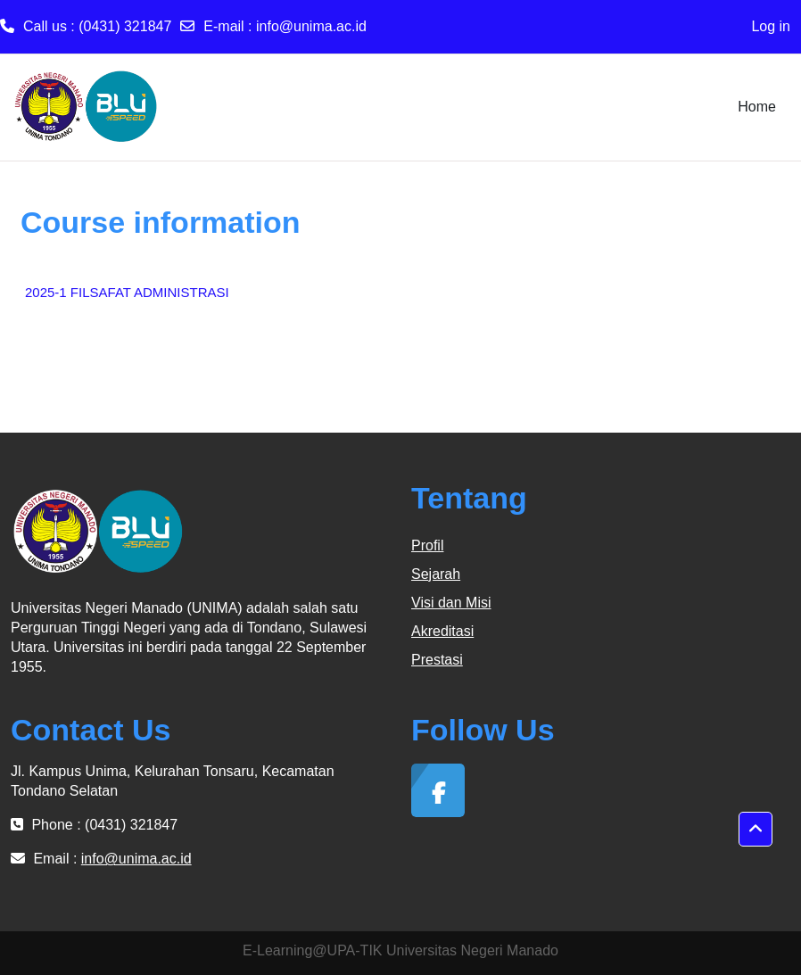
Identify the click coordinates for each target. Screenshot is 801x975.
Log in (770, 26)
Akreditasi (442, 631)
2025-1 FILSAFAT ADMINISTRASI (127, 292)
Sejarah (435, 574)
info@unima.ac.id (311, 26)
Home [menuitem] (757, 106)
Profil (427, 545)
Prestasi (437, 659)
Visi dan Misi (451, 602)
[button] (755, 829)
